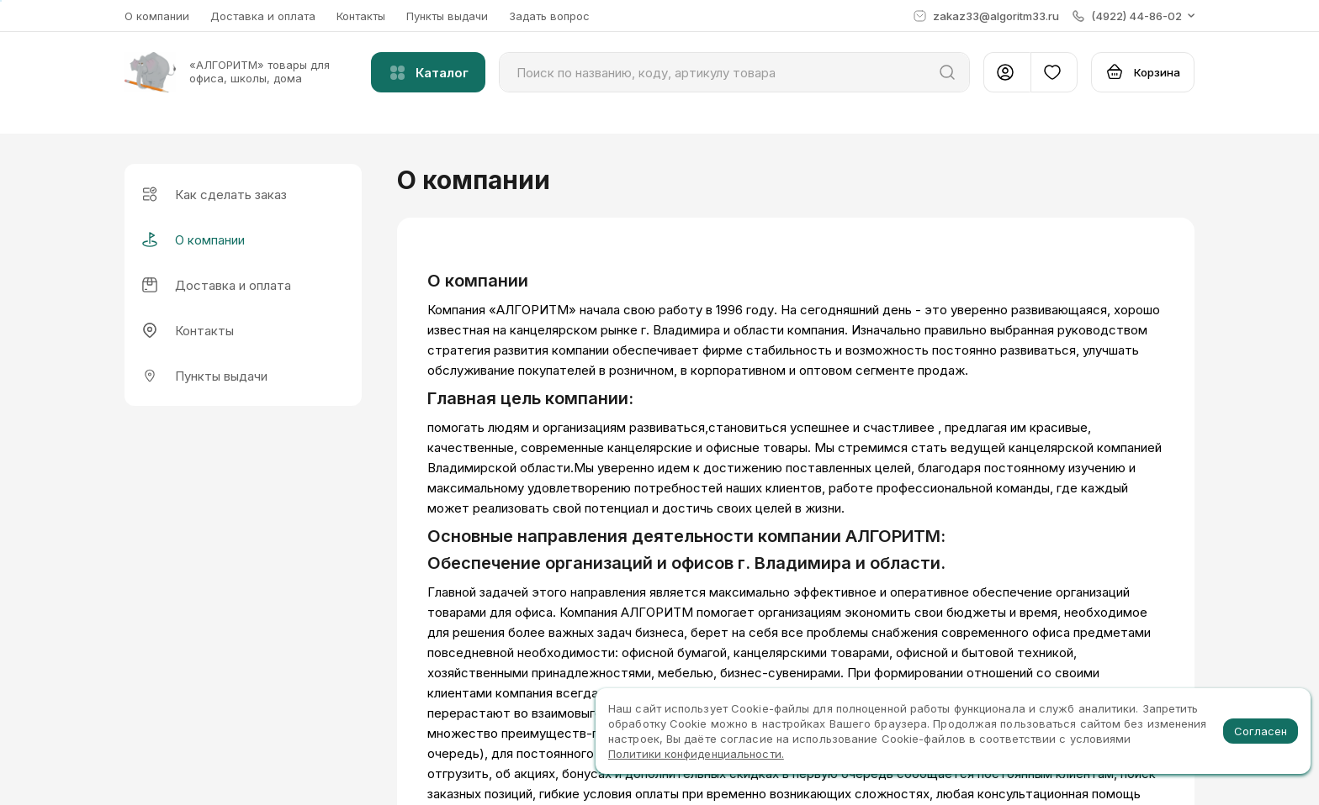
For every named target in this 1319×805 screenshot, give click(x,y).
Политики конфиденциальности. (696, 753)
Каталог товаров (457, 691)
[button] (1134, 16)
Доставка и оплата (262, 16)
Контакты (360, 16)
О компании (156, 16)
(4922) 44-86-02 (1108, 665)
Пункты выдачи (447, 16)
